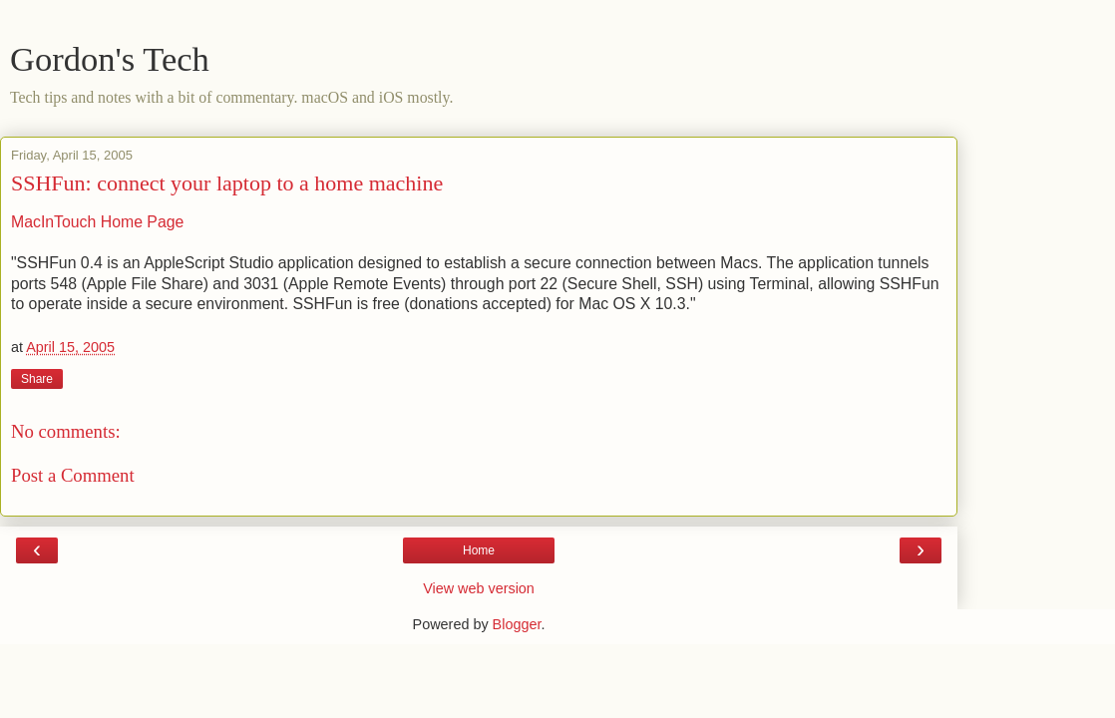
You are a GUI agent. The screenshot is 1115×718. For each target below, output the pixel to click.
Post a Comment (73, 475)
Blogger (517, 624)
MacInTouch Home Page (97, 221)
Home (479, 550)
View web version (479, 588)
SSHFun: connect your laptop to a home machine (227, 183)
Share (37, 379)
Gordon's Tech (109, 59)
